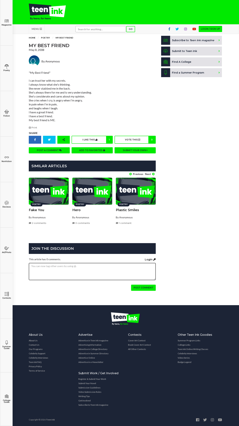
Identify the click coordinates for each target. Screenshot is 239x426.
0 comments (81, 223)
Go (131, 29)
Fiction (6, 113)
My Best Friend (64, 37)
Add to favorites (92, 150)
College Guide (6, 398)
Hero (76, 210)
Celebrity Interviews (38, 357)
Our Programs (36, 349)
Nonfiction (6, 159)
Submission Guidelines (89, 387)
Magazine (6, 22)
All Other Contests (137, 349)
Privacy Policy (35, 366)
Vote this (140, 139)
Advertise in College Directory (92, 349)
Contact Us (34, 344)
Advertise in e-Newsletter (90, 362)
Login (150, 259)
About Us (33, 340)
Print (33, 127)
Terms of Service (37, 370)
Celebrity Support (37, 353)
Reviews (6, 204)
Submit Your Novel (87, 383)
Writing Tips (84, 396)
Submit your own (135, 150)
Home (32, 37)
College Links (184, 344)
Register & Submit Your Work (92, 379)
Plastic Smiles (127, 210)
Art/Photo (6, 250)
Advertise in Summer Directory (93, 353)
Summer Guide (6, 345)
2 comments (37, 223)
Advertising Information (89, 344)
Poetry (6, 68)
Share (33, 133)
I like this (97, 139)
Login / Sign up (210, 29)
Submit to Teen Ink (179, 51)
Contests (6, 295)
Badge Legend (184, 362)
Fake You (36, 210)
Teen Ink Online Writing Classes (193, 349)
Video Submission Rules (89, 392)
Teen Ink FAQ (35, 362)
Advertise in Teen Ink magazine (93, 340)
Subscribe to (187, 40)
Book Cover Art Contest (139, 344)
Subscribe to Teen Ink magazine (93, 405)
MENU (37, 28)
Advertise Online (86, 357)
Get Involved (84, 400)
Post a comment (49, 150)
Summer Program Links (189, 340)
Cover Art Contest (136, 340)
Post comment (143, 287)
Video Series (184, 357)
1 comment (123, 223)
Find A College (176, 61)
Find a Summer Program (182, 72)
